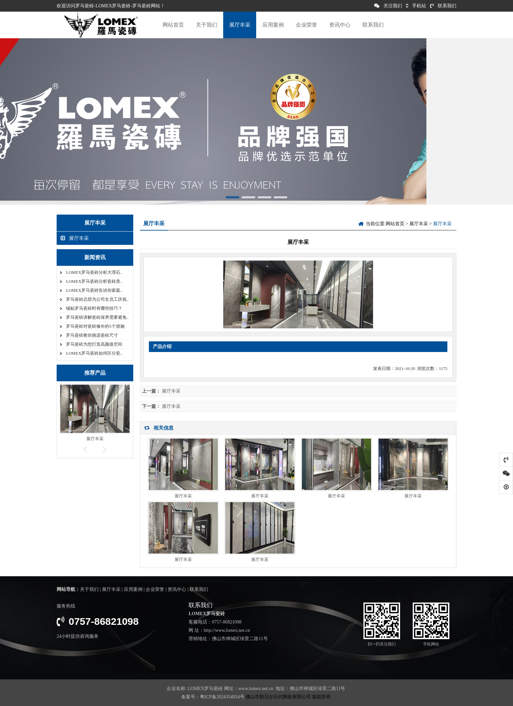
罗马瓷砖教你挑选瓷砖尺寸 (92, 335)
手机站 (416, 5)
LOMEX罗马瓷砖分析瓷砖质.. (94, 281)
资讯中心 (339, 25)
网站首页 (173, 25)
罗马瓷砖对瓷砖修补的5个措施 (95, 326)
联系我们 (443, 5)
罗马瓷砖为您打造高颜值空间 (94, 344)
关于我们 (206, 25)
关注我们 (388, 5)
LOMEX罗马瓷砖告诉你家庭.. (94, 290)
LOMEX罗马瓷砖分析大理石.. (94, 272)
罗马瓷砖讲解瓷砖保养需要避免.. (97, 317)
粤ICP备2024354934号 (222, 696)
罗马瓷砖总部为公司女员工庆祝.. (97, 299)
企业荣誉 (306, 25)
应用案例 (273, 25)
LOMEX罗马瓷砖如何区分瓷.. (94, 353)
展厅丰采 (240, 25)
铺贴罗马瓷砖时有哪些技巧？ (94, 308)
